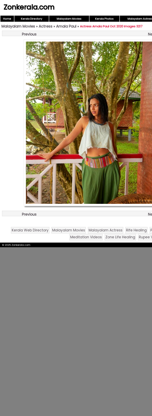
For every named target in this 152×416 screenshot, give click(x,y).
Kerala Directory (31, 19)
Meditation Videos (86, 237)
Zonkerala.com (28, 7)
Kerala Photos (104, 19)
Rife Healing (136, 230)
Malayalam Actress (105, 230)
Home (7, 19)
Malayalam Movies (69, 19)
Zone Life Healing (120, 237)
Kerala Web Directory (30, 230)
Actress (45, 26)
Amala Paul (66, 26)
